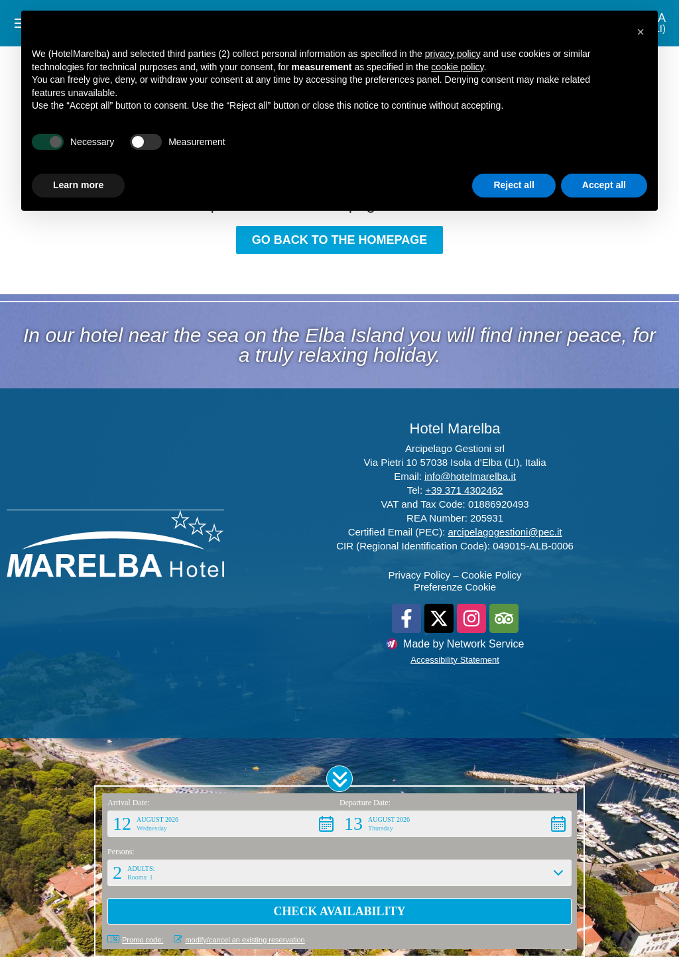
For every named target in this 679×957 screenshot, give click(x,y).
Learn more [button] (78, 185)
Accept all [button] (604, 185)
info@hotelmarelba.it (470, 476)
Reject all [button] (513, 185)
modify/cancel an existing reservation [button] (239, 939)
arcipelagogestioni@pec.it (505, 531)
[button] (339, 778)
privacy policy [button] (453, 53)
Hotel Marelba (455, 428)
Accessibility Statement (454, 660)
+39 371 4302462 (464, 490)
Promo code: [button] (135, 939)
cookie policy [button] (457, 67)
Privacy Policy (419, 575)
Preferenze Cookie (455, 586)
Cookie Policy (492, 575)
